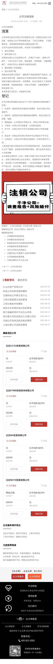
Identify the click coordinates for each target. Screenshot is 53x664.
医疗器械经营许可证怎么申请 (17, 312)
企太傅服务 (18, 576)
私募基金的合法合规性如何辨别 (20, 243)
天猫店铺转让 (25, 553)
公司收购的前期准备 (15, 257)
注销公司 (11, 64)
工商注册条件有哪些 (13, 304)
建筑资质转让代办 (10, 553)
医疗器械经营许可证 (11, 560)
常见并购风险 (43, 626)
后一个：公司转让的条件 (12, 271)
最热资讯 (22, 280)
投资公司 (37, 226)
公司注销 (5, 27)
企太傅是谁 (34, 576)
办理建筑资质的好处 (15, 236)
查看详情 (39, 379)
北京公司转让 (20, 229)
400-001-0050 (28, 640)
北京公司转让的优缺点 (16, 250)
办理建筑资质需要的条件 (17, 246)
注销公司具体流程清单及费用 (17, 320)
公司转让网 (27, 226)
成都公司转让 (21, 537)
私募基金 (36, 553)
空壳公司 (16, 557)
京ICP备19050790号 (34, 631)
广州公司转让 (8, 537)
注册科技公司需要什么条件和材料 (21, 253)
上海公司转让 (34, 533)
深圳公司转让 (21, 533)
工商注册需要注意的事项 (15, 299)
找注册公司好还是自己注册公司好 (19, 316)
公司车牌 (7, 557)
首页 (3, 9)
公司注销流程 (13, 9)
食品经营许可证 (27, 557)
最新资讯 (9, 280)
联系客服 (14, 379)
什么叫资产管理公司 (13, 287)
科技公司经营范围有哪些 (15, 291)
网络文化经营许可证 (30, 560)
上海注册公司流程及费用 (15, 325)
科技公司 (30, 229)
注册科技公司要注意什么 (15, 295)
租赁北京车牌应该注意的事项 (17, 308)
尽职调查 (19, 163)
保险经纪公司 (7, 229)
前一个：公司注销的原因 (12, 267)
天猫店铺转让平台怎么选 (17, 260)
